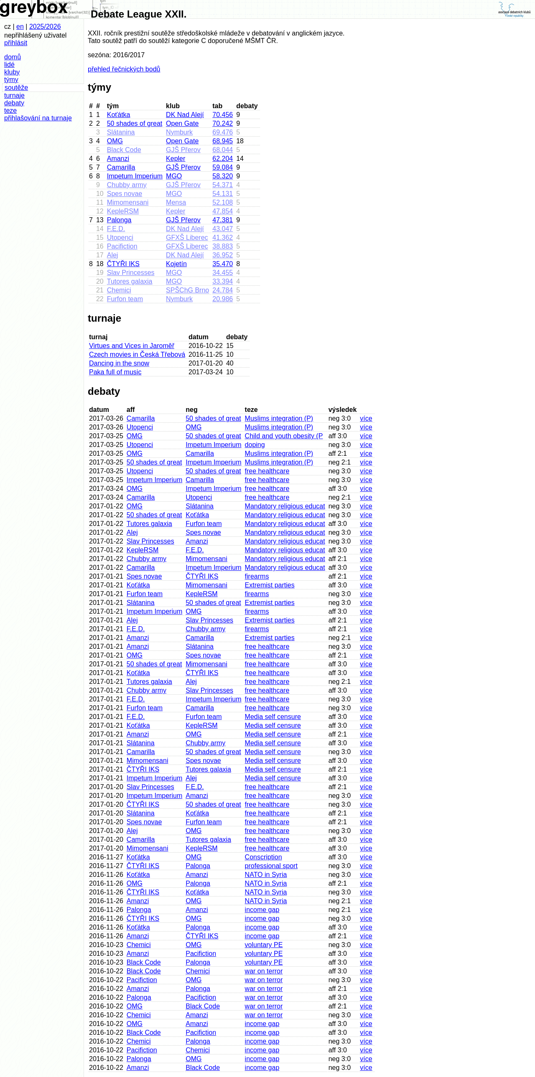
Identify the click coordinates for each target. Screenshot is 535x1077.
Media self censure (273, 716)
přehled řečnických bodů (124, 69)
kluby (12, 72)
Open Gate (182, 123)
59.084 (222, 167)
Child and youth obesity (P (284, 435)
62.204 (222, 158)
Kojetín (176, 263)
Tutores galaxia (130, 281)
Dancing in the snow (119, 363)
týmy (11, 79)
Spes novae (125, 193)
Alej (112, 255)
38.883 (222, 246)
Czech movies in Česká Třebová (137, 354)
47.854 (222, 211)
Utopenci (120, 237)
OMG (115, 141)
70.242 (222, 123)
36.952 (222, 255)
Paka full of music (115, 372)
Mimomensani (128, 202)
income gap (262, 909)
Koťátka (118, 114)
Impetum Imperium (135, 176)
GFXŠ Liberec (187, 237)
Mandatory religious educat (285, 506)
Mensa (176, 202)
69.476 (222, 132)
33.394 (222, 281)
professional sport (271, 865)
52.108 (222, 202)
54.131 (222, 193)
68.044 (222, 149)
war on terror (264, 971)
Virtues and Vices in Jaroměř (131, 345)
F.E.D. (116, 228)
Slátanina (121, 132)
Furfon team (125, 298)
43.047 (222, 228)
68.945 (222, 141)
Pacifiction (122, 246)
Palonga (119, 220)
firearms (257, 576)
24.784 (222, 290)
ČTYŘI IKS (123, 263)
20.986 (222, 298)
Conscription (263, 857)
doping (255, 444)
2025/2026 (45, 26)
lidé (9, 64)
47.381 (222, 220)
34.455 (222, 272)
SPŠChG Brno (187, 290)
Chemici (119, 290)
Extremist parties (270, 585)
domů (12, 57)
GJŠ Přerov (183, 149)
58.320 (222, 176)
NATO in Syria (266, 874)
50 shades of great (135, 123)
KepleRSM (123, 211)
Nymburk (179, 132)
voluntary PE (264, 944)
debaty (14, 103)
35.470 (222, 263)
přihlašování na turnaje (38, 118)
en (20, 26)
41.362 (222, 237)
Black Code (124, 149)
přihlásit (15, 42)
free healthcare (267, 471)
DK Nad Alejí (185, 114)
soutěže (16, 87)
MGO (174, 176)
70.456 (222, 114)
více (366, 418)
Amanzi (118, 158)
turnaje (14, 95)
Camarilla (121, 167)
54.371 (222, 184)
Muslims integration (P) (279, 418)
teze (10, 110)
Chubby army (127, 184)
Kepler (175, 158)
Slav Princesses (131, 272)
